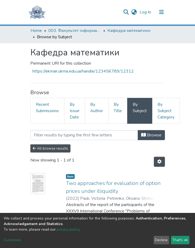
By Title (118, 108)
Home (36, 31)
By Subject (140, 108)
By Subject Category (166, 111)
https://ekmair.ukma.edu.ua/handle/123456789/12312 (83, 71)
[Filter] (84, 135)
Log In (146, 12)
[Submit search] (126, 12)
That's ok (180, 239)
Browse (151, 135)
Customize (12, 239)
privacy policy (68, 229)
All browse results (50, 148)
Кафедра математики (128, 31)
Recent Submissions (47, 108)
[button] (134, 12)
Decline (161, 239)
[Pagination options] (159, 162)
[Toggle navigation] (161, 12)
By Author (96, 108)
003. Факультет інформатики (74, 31)
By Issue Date (74, 111)
